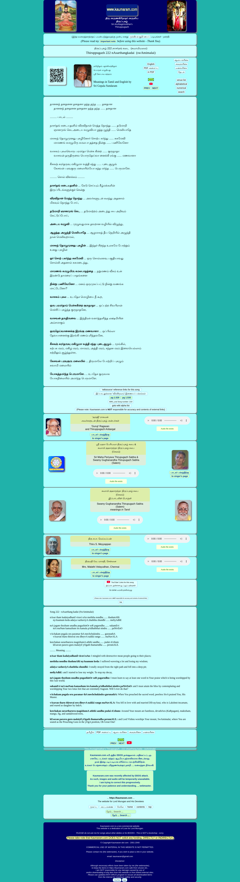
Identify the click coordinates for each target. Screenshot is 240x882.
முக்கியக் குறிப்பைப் (139, 36)
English (150, 64)
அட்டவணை (107, 807)
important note (108, 41)
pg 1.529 (115, 397)
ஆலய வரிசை (181, 60)
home (130, 807)
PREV (147, 88)
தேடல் (181, 72)
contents (140, 807)
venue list (181, 80)
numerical (181, 88)
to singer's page (100, 438)
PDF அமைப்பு (151, 68)
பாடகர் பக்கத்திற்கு (100, 434)
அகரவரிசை (181, 64)
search (181, 92)
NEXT (155, 88)
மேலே (120, 807)
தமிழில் (90, 732)
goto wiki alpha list (121, 405)
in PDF (151, 72)
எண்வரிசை (181, 68)
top (150, 807)
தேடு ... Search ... (120, 815)
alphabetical (181, 84)
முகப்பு (93, 807)
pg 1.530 (126, 397)
